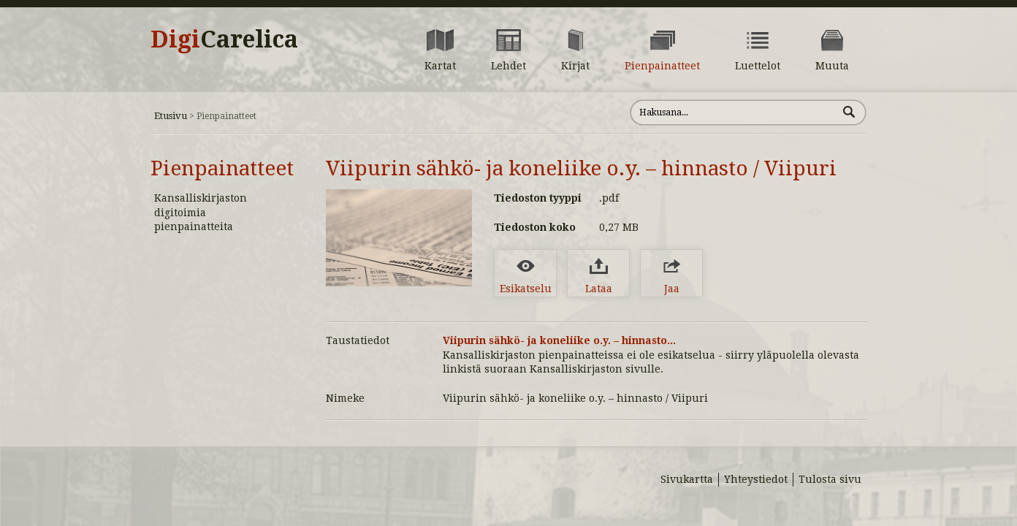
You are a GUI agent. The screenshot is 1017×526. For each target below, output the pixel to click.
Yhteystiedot (756, 479)
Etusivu (170, 115)
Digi (224, 39)
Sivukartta (686, 479)
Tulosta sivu (830, 479)
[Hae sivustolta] (734, 112)
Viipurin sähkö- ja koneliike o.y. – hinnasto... (559, 340)
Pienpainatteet (222, 168)
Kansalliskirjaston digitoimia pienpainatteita (200, 212)
